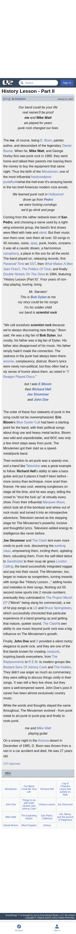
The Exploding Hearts (29, 817)
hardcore (37, 177)
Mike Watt (44, 728)
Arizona (43, 740)
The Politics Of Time (36, 269)
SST (33, 264)
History (47, 825)
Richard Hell (41, 389)
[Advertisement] (38, 39)
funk (14, 182)
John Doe (41, 399)
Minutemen (50, 171)
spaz (33, 243)
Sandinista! (15, 561)
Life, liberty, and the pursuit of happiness (65, 817)
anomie (8, 361)
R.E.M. (34, 662)
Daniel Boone (10, 825)
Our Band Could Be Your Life (29, 789)
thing (6, 98)
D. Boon (46, 140)
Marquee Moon (54, 502)
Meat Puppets (28, 825)
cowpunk (52, 651)
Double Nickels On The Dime (24, 274)
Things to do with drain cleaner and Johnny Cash (29, 804)
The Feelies (62, 667)
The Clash (39, 540)
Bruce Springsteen (58, 608)
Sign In (67, 82)
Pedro (48, 199)
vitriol (42, 232)
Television (33, 466)
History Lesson (47, 804)
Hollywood (55, 194)
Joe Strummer (38, 394)
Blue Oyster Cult (28, 422)
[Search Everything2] (38, 83)
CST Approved (11, 763)
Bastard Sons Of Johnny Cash (25, 667)
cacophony (11, 253)
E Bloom (44, 384)
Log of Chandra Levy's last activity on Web (65, 789)
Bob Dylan (39, 297)
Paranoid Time (13, 264)
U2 (35, 608)
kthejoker (20, 98)
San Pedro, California (47, 817)
